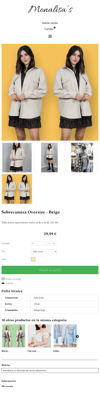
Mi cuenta (7, 386)
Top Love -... (33, 351)
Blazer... (6, 351)
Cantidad (5, 243)
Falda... (57, 351)
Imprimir (9, 283)
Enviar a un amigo (13, 279)
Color (4, 259)
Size (4, 251)
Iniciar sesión (50, 22)
